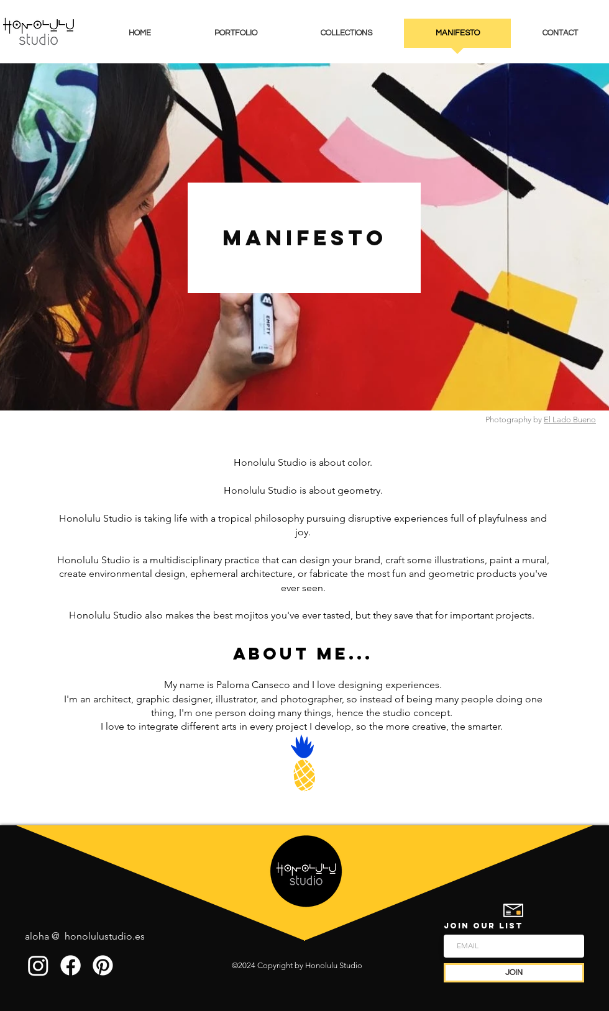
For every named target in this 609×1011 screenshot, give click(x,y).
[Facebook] (70, 965)
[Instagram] (38, 965)
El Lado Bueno (570, 419)
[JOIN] (514, 972)
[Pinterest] (102, 965)
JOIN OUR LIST (483, 925)
